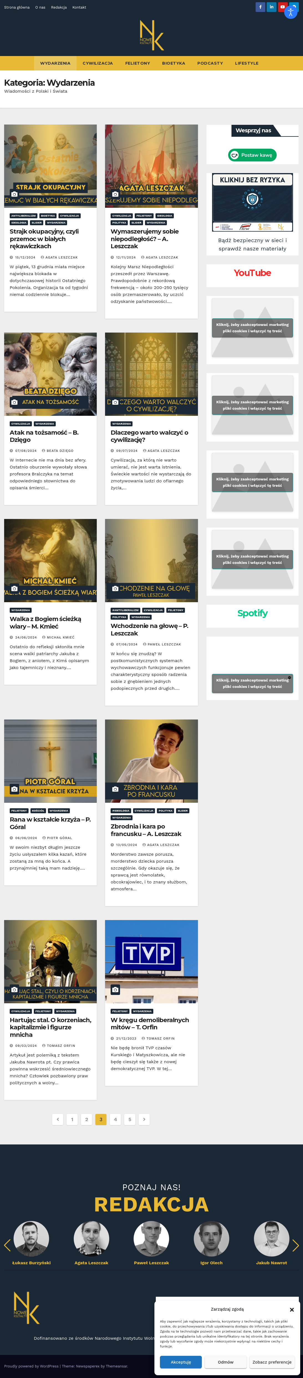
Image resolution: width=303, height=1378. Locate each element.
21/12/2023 (127, 1038)
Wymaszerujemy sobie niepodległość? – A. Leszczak (144, 239)
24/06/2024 (26, 637)
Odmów (225, 1362)
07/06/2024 (127, 644)
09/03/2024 (26, 1046)
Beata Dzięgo (57, 451)
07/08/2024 (26, 451)
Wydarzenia (55, 63)
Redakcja (59, 7)
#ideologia (120, 810)
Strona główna (17, 7)
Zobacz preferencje (272, 1362)
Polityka (119, 222)
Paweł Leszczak (162, 644)
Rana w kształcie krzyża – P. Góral (50, 823)
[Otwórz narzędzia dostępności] (290, 12)
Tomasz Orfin (58, 1046)
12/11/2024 (126, 257)
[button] (292, 1309)
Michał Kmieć (58, 637)
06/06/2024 (27, 838)
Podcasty (210, 63)
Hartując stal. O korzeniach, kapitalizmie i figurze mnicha (50, 1027)
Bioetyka (173, 63)
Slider (37, 222)
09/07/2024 (127, 451)
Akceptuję (181, 1362)
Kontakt (79, 7)
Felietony (137, 63)
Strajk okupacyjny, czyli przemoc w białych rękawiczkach (44, 239)
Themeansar (116, 1366)
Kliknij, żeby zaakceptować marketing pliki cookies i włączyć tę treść (252, 327)
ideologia (18, 222)
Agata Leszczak (59, 257)
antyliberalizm (23, 215)
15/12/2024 (26, 257)
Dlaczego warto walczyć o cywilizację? (149, 436)
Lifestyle (247, 63)
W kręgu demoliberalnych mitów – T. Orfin (150, 1023)
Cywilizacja (98, 63)
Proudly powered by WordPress (32, 1366)
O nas (40, 7)
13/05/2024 (127, 845)
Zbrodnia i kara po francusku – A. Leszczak (146, 830)
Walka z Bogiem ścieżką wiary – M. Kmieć (45, 622)
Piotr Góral (57, 838)
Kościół (38, 810)
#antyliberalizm (125, 610)
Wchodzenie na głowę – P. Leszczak (149, 629)
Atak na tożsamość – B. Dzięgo (44, 436)
